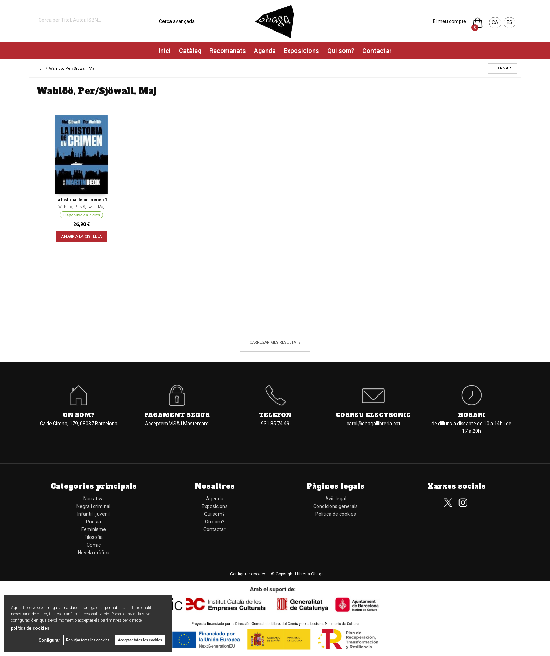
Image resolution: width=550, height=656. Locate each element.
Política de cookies (335, 514)
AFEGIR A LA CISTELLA (81, 236)
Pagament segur (177, 415)
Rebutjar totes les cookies (87, 640)
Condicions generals (335, 506)
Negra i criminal (93, 506)
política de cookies (30, 628)
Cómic (94, 545)
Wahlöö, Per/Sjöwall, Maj (81, 206)
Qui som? (340, 50)
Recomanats (227, 50)
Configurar (49, 640)
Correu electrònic (373, 415)
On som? (79, 415)
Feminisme (93, 529)
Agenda (265, 50)
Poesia (93, 522)
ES (509, 22)
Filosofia (94, 537)
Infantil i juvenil (93, 514)
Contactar (377, 50)
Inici (165, 50)
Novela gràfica (93, 552)
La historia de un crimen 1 (81, 199)
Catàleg (190, 50)
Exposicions (301, 50)
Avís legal (335, 498)
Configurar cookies (249, 574)
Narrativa (93, 498)
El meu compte (449, 21)
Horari (471, 415)
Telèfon (275, 415)
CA (495, 22)
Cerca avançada (177, 21)
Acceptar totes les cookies (140, 640)
